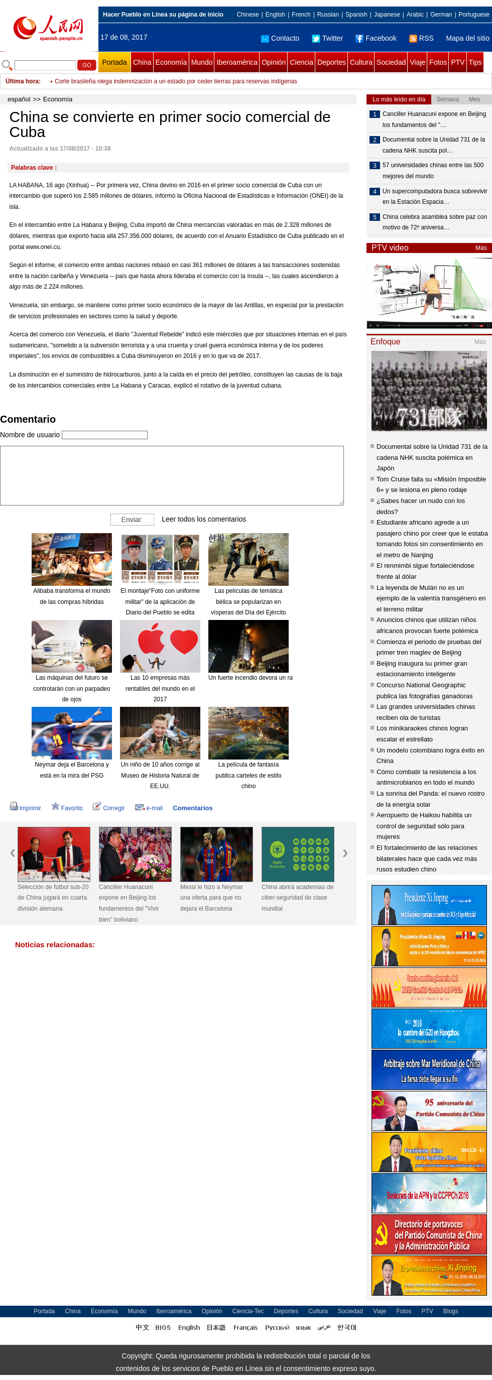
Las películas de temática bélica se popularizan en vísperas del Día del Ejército (248, 601)
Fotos (438, 62)
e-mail (149, 808)
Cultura (361, 62)
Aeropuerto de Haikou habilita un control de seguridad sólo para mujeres (424, 825)
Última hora (22, 81)
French (301, 14)
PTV (457, 62)
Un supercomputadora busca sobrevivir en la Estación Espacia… (435, 197)
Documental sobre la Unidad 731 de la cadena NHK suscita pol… (434, 145)
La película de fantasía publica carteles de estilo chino (248, 775)
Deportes (331, 62)
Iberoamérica (237, 62)
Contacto (280, 38)
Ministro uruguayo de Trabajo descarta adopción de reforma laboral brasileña (158, 74)
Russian (328, 14)
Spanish (356, 14)
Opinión (274, 62)
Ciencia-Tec (248, 1311)
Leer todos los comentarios (204, 519)
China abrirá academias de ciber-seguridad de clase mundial (297, 898)
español (19, 99)
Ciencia (301, 62)
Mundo (202, 62)
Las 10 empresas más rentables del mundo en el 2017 (160, 688)
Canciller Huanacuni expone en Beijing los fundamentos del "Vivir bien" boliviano (129, 903)
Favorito (67, 808)
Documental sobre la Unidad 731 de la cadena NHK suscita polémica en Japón (432, 457)
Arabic (415, 14)
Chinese (248, 14)
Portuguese (474, 14)
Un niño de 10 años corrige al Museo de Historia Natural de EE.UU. (160, 775)
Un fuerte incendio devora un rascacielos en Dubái (275, 677)
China (142, 62)
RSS (421, 38)
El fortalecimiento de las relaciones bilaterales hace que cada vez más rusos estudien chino (427, 858)
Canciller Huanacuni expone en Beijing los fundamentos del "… (434, 119)
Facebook (375, 38)
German (441, 14)
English (275, 14)
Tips (475, 62)
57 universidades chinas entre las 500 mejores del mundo (433, 171)
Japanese (387, 14)
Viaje (417, 62)
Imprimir (25, 808)
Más (481, 248)
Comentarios (192, 808)
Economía (171, 62)
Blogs (450, 1311)
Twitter (327, 38)
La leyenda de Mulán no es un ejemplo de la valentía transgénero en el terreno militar (431, 598)
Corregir (109, 808)
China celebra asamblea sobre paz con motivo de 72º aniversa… (435, 222)
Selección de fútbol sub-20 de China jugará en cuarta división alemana (53, 898)
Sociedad (391, 62)
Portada (114, 62)
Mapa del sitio (467, 38)
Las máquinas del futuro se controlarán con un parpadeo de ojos (71, 688)
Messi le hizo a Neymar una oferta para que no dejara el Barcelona (211, 898)
